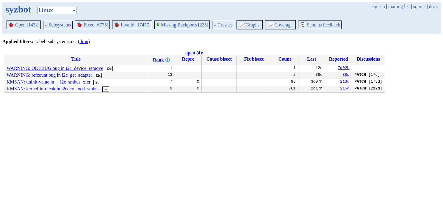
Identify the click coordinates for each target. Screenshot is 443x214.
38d (345, 75)
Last (311, 59)
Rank (158, 59)
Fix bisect (254, 59)
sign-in (378, 6)
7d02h (343, 68)
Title (76, 59)
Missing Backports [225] (182, 24)
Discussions (368, 59)
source (419, 6)
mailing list (399, 6)
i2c (109, 68)
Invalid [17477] (132, 24)
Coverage (280, 24)
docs (433, 6)
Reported (338, 59)
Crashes (223, 24)
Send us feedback (320, 24)
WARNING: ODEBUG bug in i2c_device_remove (55, 68)
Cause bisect (219, 59)
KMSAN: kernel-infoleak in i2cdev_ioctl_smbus (53, 88)
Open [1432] (23, 24)
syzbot (18, 9)
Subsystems (58, 24)
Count (284, 59)
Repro (188, 59)
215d (344, 89)
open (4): (194, 52)
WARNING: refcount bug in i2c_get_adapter (49, 75)
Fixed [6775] (92, 24)
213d (344, 82)
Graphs (249, 24)
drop (83, 41)
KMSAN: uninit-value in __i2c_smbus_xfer (48, 81)
